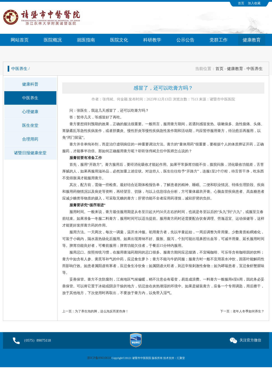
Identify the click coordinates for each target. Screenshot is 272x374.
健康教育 (252, 39)
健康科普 (30, 84)
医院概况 (53, 39)
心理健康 (30, 111)
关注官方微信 (245, 339)
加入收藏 (254, 3)
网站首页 (20, 39)
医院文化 (119, 39)
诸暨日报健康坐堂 (30, 153)
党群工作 (219, 39)
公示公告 (185, 39)
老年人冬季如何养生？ (248, 311)
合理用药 (30, 139)
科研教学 (152, 39)
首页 (241, 3)
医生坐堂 (30, 125)
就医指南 (86, 39)
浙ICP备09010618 (99, 358)
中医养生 (255, 68)
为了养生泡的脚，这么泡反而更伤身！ (102, 311)
